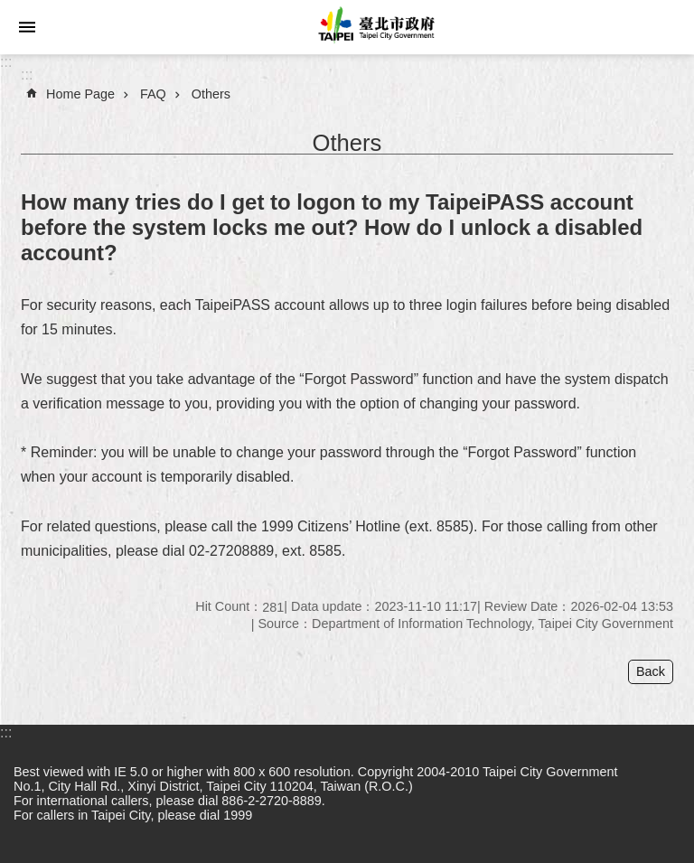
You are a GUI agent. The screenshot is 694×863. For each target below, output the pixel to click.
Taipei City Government (374, 27)
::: (6, 62)
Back (650, 671)
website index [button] (27, 27)
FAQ (153, 94)
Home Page (80, 94)
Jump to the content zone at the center (9, 9)
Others (211, 94)
